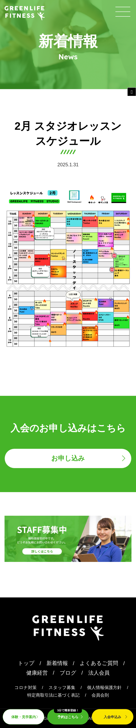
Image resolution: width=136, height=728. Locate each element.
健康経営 (37, 673)
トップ (26, 663)
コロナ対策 (25, 687)
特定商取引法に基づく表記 (53, 695)
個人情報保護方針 (104, 687)
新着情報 (57, 663)
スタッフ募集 (62, 687)
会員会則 (100, 695)
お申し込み (68, 458)
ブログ (68, 673)
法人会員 (99, 673)
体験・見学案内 (23, 717)
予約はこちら (68, 714)
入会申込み (112, 717)
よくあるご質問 (99, 663)
